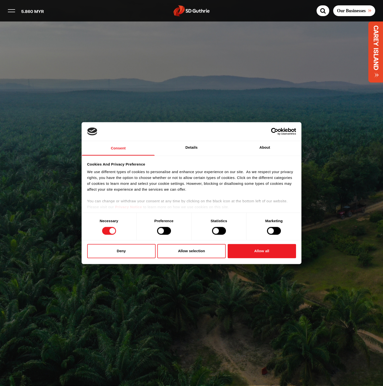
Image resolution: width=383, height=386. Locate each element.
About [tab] (264, 148)
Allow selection (191, 251)
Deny (121, 251)
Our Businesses (351, 10)
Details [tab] (191, 148)
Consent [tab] (118, 148)
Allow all (261, 251)
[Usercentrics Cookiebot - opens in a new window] (274, 131)
